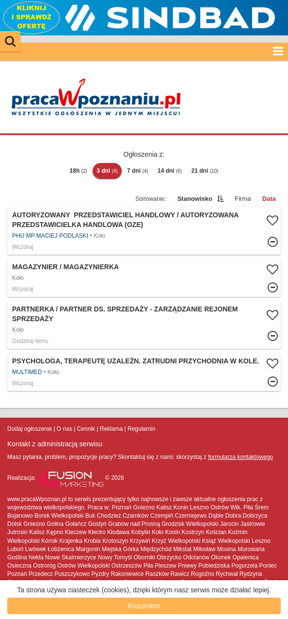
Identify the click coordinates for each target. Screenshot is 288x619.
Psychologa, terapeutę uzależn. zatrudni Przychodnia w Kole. (135, 361)
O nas (64, 428)
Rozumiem (144, 606)
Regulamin (141, 428)
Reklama (111, 428)
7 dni (137, 170)
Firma (243, 198)
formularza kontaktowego (240, 457)
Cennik (86, 428)
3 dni (107, 170)
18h (78, 170)
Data (269, 198)
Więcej (144, 278)
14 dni (170, 170)
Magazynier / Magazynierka (65, 267)
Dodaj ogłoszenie (29, 428)
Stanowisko (194, 198)
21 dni (205, 170)
